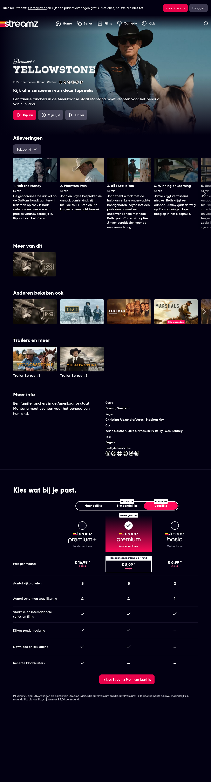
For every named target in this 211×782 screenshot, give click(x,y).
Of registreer (37, 8)
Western (123, 408)
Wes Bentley (173, 431)
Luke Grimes (137, 431)
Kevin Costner (116, 431)
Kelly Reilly (155, 431)
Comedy (127, 23)
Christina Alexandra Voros (125, 419)
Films (104, 23)
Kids (148, 23)
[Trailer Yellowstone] (76, 115)
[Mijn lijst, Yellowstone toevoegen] (50, 115)
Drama (110, 408)
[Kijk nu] (24, 115)
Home (64, 23)
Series (85, 23)
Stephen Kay (154, 419)
